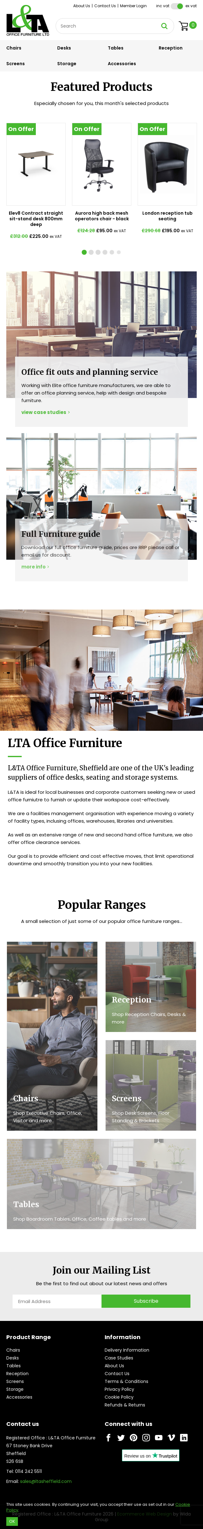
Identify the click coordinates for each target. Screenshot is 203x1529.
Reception (171, 48)
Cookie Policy (119, 1397)
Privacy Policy (119, 1389)
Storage (66, 63)
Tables (115, 48)
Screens (15, 63)
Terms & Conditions (126, 1381)
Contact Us (105, 5)
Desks (64, 48)
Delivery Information (127, 1350)
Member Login (133, 5)
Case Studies (119, 1358)
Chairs (13, 48)
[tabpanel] (36, 184)
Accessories (122, 63)
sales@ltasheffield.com (46, 1481)
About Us (81, 5)
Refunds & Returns (125, 1405)
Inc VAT (162, 5)
